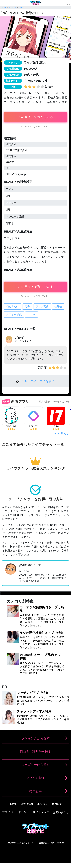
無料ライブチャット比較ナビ (34, 843)
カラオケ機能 (14, 314)
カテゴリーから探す (35, 764)
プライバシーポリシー (15, 812)
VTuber (32, 314)
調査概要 (42, 803)
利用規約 (57, 803)
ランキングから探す (35, 738)
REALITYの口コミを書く (38, 381)
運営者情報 (27, 803)
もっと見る (58, 433)
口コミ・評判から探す (35, 751)
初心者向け (12, 306)
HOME (13, 803)
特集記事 (35, 791)
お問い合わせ (61, 812)
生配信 (58, 306)
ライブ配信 (42, 306)
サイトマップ (41, 812)
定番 (27, 306)
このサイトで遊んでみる (35, 117)
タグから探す (35, 778)
